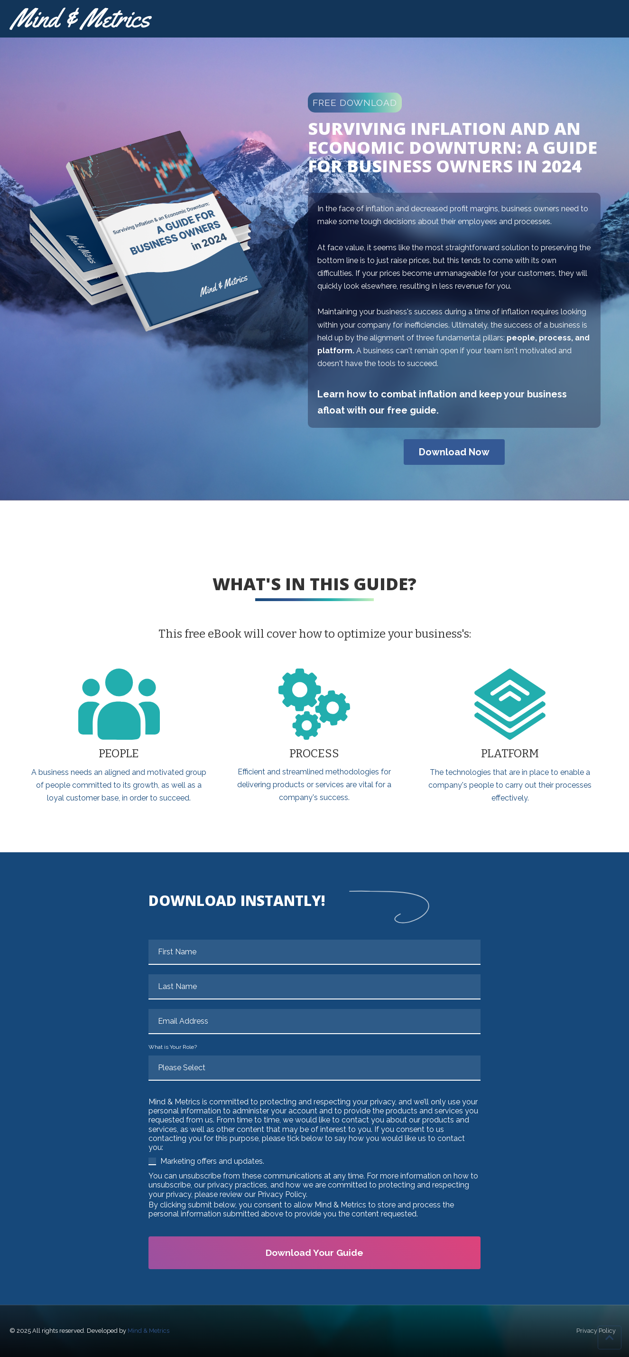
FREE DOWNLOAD (355, 102)
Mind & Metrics (148, 1330)
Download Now (454, 452)
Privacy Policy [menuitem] (596, 1331)
